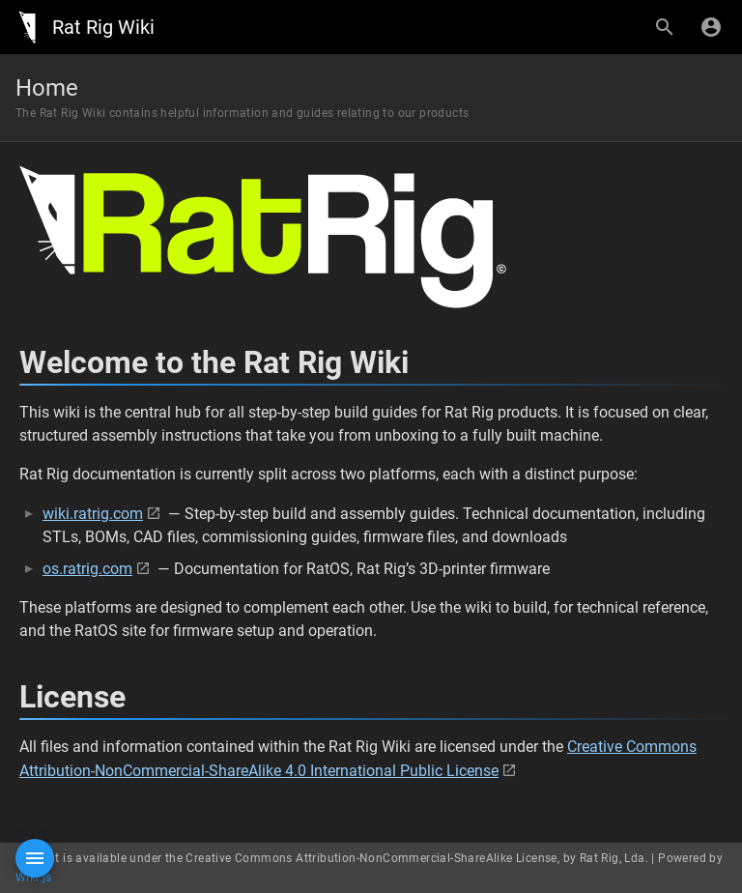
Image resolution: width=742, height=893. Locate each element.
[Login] (711, 27)
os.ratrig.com (87, 569)
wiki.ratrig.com (93, 513)
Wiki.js (33, 877)
